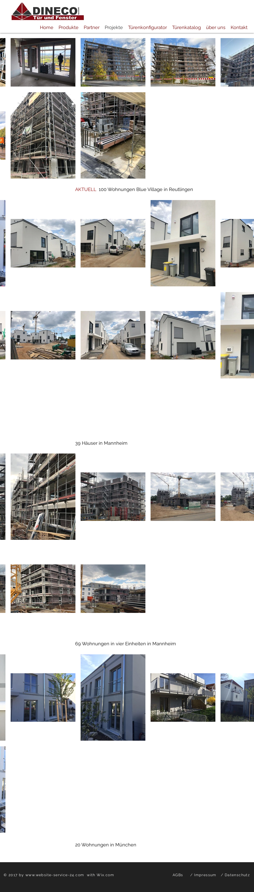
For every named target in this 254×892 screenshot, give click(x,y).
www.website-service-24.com (54, 875)
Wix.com (105, 875)
